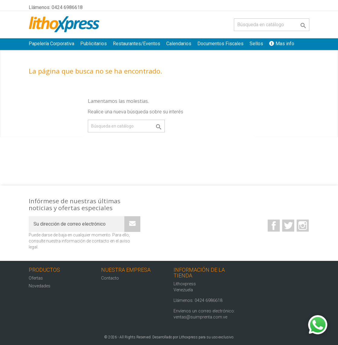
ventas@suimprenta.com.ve (200, 317)
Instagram (303, 226)
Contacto (110, 278)
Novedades (39, 286)
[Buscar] (271, 24)
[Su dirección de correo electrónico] (76, 224)
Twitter (288, 226)
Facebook (274, 226)
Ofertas (36, 278)
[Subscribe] (132, 224)
